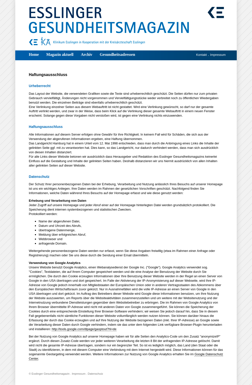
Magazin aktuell (60, 54)
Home (34, 54)
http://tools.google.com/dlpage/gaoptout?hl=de (84, 329)
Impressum (218, 55)
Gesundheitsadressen (117, 54)
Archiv (87, 54)
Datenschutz (95, 373)
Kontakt (201, 55)
